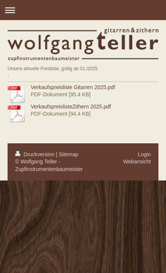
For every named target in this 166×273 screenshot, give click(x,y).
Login (144, 154)
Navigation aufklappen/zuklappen (83, 10)
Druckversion (35, 154)
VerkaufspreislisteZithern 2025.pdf (71, 107)
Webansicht (137, 161)
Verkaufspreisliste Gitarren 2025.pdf (73, 87)
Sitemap (68, 154)
